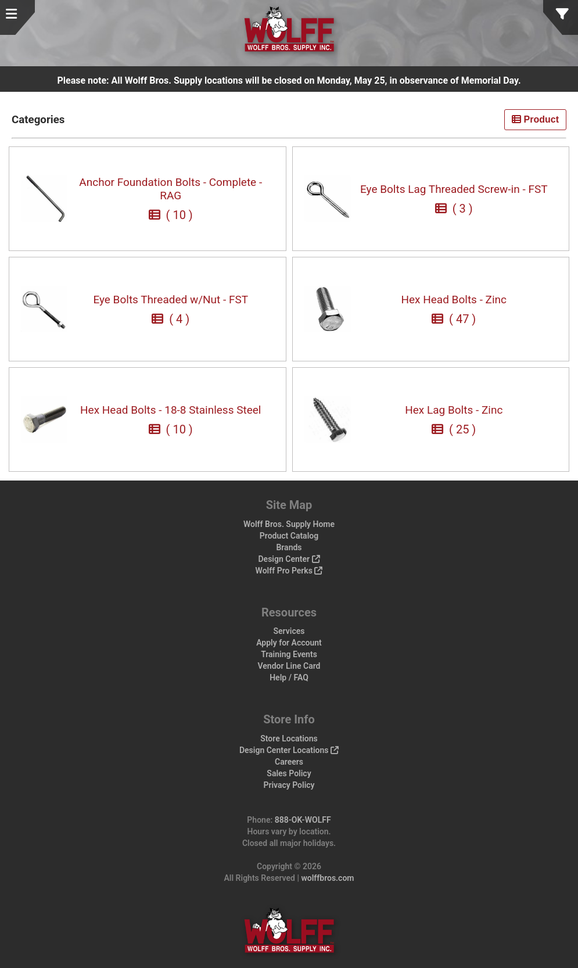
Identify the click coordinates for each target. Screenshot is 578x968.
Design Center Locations (289, 750)
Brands (288, 547)
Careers (289, 761)
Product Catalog (289, 535)
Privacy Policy (288, 785)
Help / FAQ (289, 677)
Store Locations (289, 738)
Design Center (288, 559)
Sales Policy (289, 773)
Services (289, 631)
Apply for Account (289, 642)
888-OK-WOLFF (303, 819)
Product (535, 119)
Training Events (289, 654)
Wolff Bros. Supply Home (289, 524)
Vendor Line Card (289, 666)
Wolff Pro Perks (289, 570)
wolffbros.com (327, 878)
